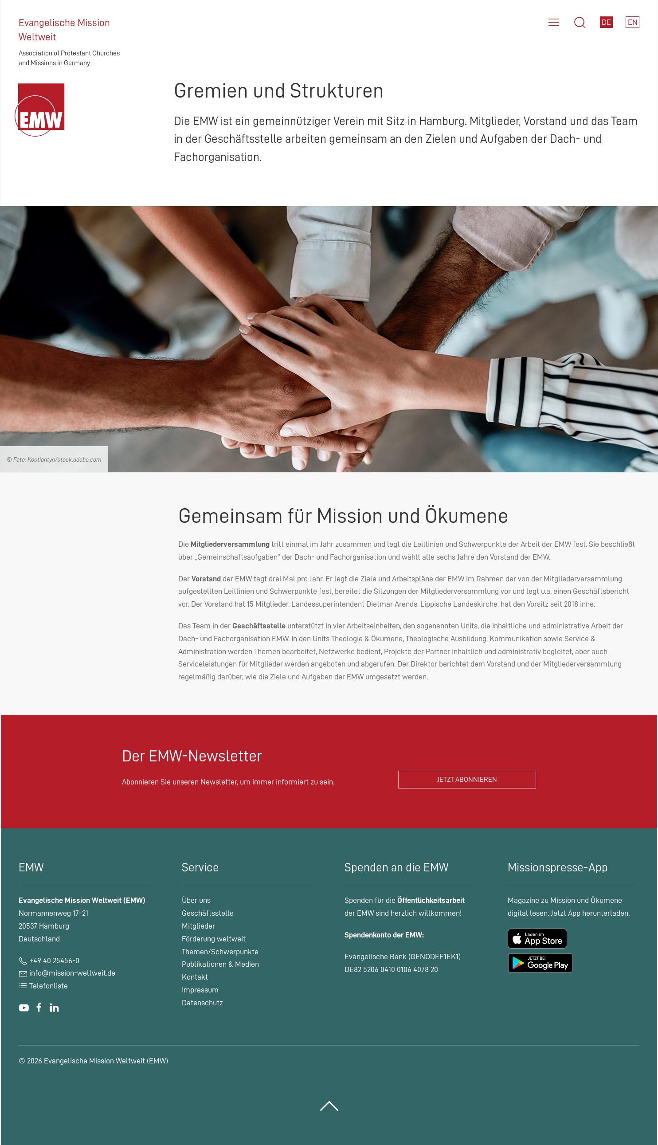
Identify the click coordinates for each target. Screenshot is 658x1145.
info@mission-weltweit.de (72, 973)
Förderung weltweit (214, 939)
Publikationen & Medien (220, 964)
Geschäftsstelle (208, 913)
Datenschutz (202, 1003)
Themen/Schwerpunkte (220, 952)
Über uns (196, 900)
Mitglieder (198, 926)
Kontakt (195, 977)
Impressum (200, 990)
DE (606, 22)
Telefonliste (43, 986)
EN (633, 22)
